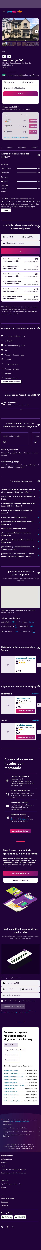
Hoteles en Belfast (10, 1075)
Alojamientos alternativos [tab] (14, 1042)
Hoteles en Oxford (10, 1084)
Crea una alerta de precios (20, 796)
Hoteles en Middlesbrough (13, 1069)
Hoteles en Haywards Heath (14, 1078)
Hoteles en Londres (11, 1063)
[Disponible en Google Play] (7, 1210)
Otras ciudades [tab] (10, 1037)
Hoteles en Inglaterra (27, 1139)
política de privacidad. (21, 1005)
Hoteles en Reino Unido (11, 1139)
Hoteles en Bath (9, 1081)
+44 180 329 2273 (9, 72)
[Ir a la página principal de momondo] (14, 11)
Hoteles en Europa (25, 1137)
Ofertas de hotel (12, 1137)
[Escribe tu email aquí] (22, 987)
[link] (25, 687)
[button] (3, 11)
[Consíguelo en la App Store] (20, 1210)
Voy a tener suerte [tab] (11, 1047)
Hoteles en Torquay (14, 1141)
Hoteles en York (9, 1090)
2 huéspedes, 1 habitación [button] (14, 88)
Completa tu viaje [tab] (11, 1052)
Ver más (35, 670)
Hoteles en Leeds (10, 1072)
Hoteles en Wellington (12, 1093)
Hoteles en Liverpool (11, 1087)
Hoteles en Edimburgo (12, 1066)
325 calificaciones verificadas (27, 75)
